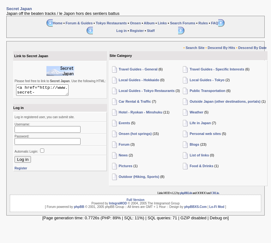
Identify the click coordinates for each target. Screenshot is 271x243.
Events (124, 123)
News (123, 155)
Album (149, 23)
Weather (196, 112)
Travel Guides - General (138, 69)
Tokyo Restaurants (111, 23)
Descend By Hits (221, 48)
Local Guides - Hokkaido (139, 80)
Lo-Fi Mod (216, 207)
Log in (121, 31)
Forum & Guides (79, 23)
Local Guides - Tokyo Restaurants (147, 91)
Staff (150, 31)
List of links (199, 155)
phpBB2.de (186, 193)
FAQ (214, 23)
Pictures (125, 166)
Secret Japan (19, 8)
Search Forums (182, 23)
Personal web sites (205, 134)
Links (162, 23)
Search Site (195, 48)
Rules (203, 23)
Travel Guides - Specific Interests (217, 69)
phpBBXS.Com (195, 207)
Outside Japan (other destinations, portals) (225, 101)
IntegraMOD (118, 203)
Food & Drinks (201, 166)
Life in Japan (200, 123)
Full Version (136, 200)
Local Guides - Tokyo (207, 80)
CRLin (215, 193)
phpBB (79, 207)
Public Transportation (207, 91)
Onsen (135, 23)
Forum (124, 144)
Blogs (194, 144)
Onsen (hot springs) (135, 134)
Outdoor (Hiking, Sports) (139, 177)
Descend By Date (252, 48)
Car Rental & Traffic (135, 101)
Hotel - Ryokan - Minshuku (140, 112)
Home (58, 23)
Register (137, 31)
